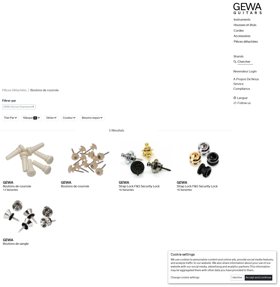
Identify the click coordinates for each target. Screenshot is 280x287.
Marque (31, 138)
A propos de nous (246, 79)
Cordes (239, 30)
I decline (237, 277)
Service (238, 84)
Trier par (10, 138)
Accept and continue (258, 277)
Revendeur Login (245, 71)
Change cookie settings (185, 277)
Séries (51, 138)
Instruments (242, 19)
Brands (238, 56)
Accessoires (242, 36)
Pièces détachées (14, 110)
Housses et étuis (245, 25)
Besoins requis (92, 138)
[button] (255, 98)
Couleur (69, 138)
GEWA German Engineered (18, 127)
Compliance (241, 88)
